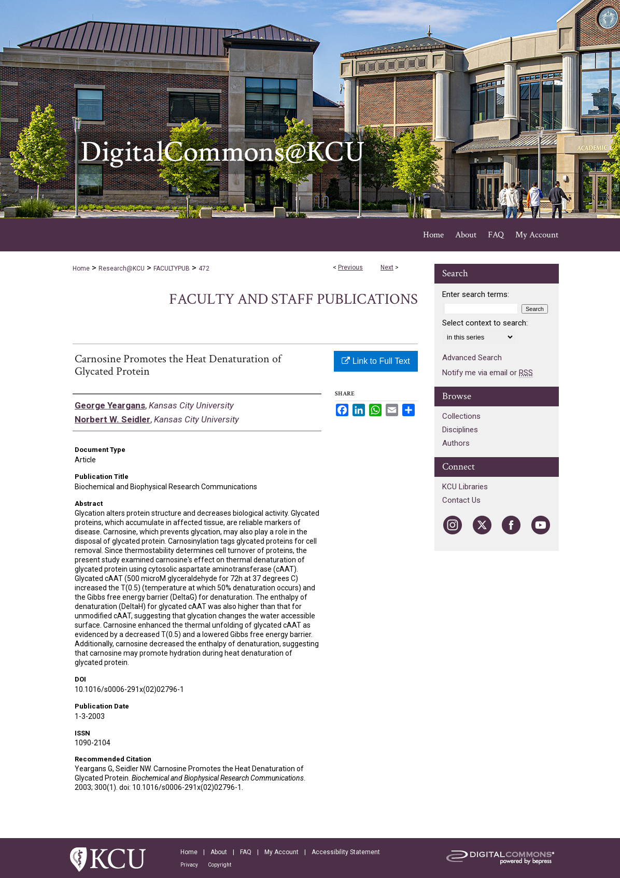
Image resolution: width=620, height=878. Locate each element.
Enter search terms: (475, 294)
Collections (461, 416)
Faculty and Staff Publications (293, 299)
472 (204, 268)
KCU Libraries (465, 486)
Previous (350, 267)
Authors (456, 443)
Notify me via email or (487, 372)
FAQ (245, 852)
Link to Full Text (376, 361)
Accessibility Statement (346, 852)
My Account (281, 852)
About (218, 852)
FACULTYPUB (171, 268)
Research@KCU (121, 268)
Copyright (219, 865)
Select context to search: (485, 323)
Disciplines (460, 429)
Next (387, 267)
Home (81, 268)
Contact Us (461, 500)
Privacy (189, 865)
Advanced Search (472, 357)
